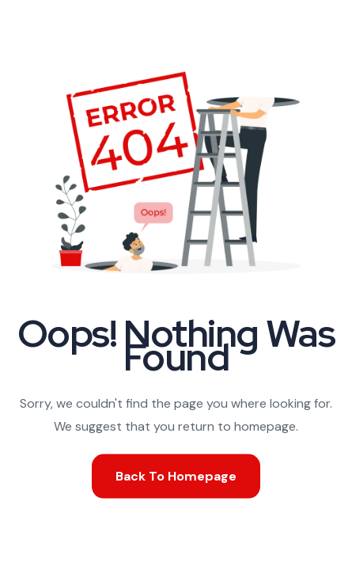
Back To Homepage (176, 475)
